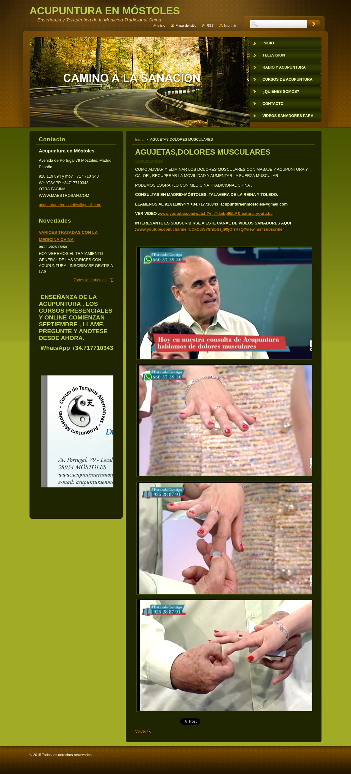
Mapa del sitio (186, 25)
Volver (140, 731)
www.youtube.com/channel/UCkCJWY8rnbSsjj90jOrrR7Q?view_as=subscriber (210, 229)
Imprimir (230, 25)
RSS (210, 25)
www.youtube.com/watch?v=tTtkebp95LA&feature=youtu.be (216, 213)
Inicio (139, 139)
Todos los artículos (90, 280)
